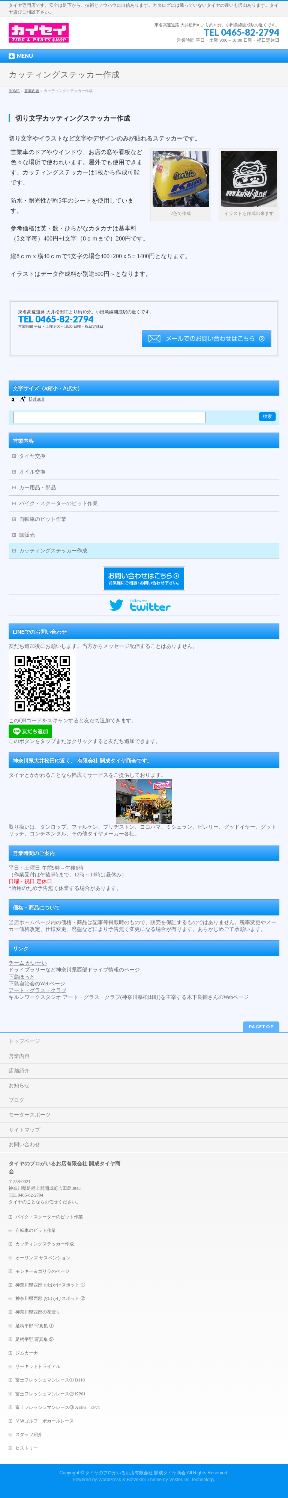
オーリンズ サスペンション (42, 1257)
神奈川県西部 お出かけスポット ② (50, 1298)
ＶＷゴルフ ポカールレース (44, 1421)
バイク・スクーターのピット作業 (58, 503)
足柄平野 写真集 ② (34, 1339)
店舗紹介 (19, 1071)
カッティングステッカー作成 (53, 551)
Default (37, 399)
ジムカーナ (26, 1353)
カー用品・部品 (37, 487)
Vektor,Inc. (180, 1479)
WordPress (109, 1479)
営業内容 (23, 441)
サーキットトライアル (37, 1366)
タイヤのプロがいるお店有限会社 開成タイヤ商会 (135, 1472)
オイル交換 (32, 472)
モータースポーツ (30, 1115)
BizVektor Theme (144, 1479)
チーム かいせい (28, 963)
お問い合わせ (24, 1144)
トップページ (24, 1041)
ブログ (16, 1100)
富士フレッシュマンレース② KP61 (50, 1394)
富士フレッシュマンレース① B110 (50, 1380)
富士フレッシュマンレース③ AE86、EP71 (57, 1407)
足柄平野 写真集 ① (34, 1326)
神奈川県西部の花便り (37, 1312)
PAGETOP (261, 1026)
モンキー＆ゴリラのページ (42, 1271)
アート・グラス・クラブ (37, 990)
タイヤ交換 (32, 456)
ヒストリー (26, 1448)
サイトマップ (24, 1130)
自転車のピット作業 (42, 519)
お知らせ (19, 1085)
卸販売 (27, 535)
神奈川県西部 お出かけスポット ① (50, 1285)
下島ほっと (22, 977)
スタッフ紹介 (28, 1434)
